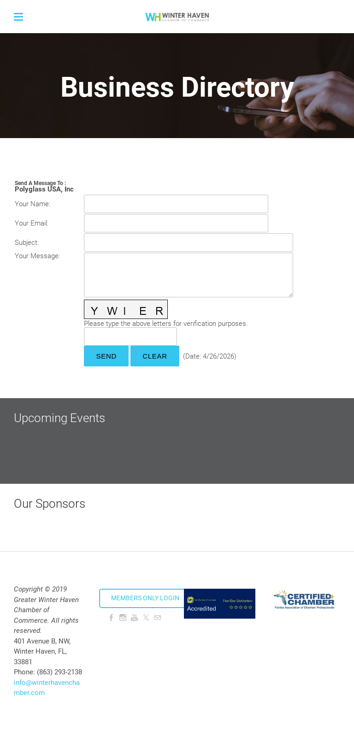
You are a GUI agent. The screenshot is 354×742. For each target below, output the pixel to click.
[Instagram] (122, 618)
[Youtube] (134, 618)
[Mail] (157, 618)
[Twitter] (145, 618)
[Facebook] (111, 618)
